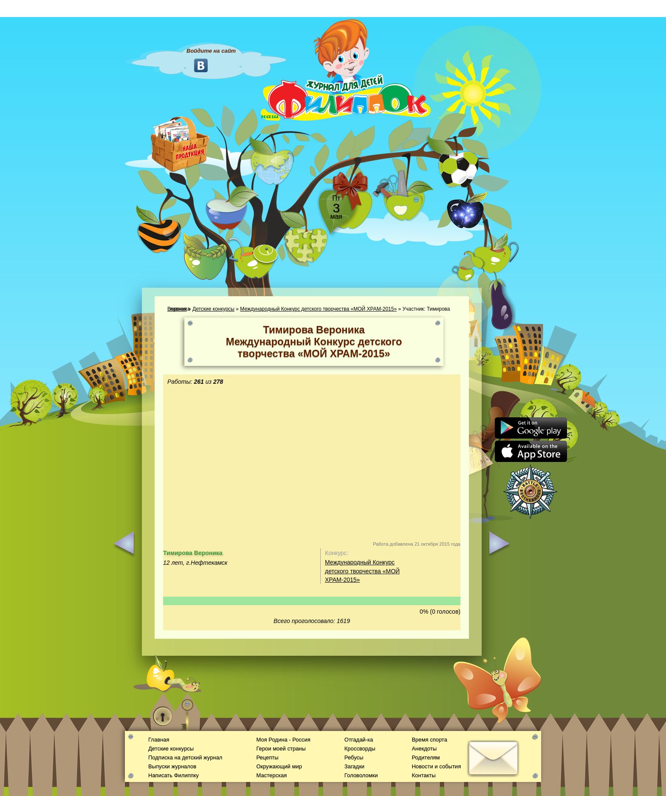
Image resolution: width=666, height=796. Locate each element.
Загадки (354, 766)
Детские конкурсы (213, 309)
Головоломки (361, 775)
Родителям (426, 757)
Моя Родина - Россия (283, 740)
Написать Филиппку (173, 775)
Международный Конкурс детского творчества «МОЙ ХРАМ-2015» (318, 309)
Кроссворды (359, 748)
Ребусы (354, 757)
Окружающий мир (279, 766)
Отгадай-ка (358, 740)
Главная (158, 740)
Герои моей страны (280, 748)
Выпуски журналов (172, 766)
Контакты (423, 775)
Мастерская (271, 775)
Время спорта (429, 740)
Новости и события (436, 766)
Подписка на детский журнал (185, 757)
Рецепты (267, 757)
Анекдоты (424, 748)
